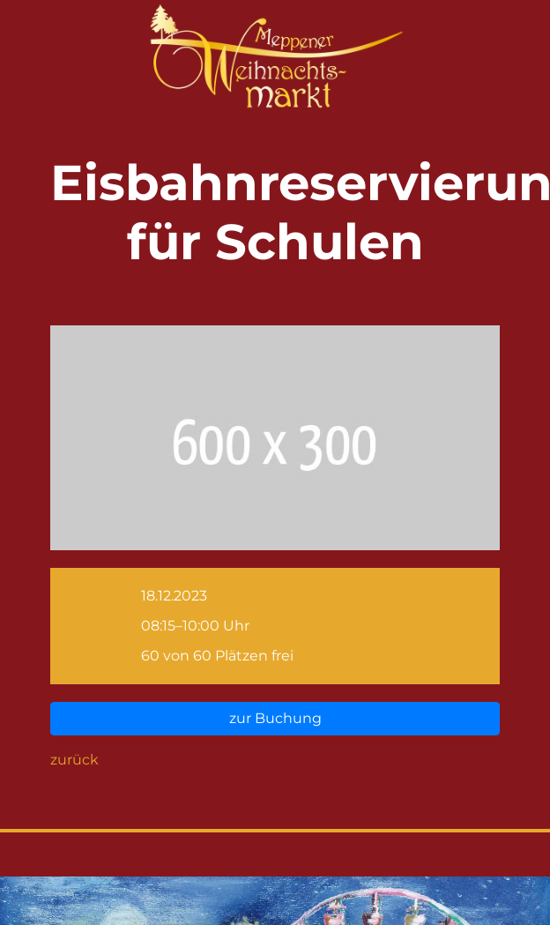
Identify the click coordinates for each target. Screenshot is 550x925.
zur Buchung (275, 718)
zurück (74, 759)
